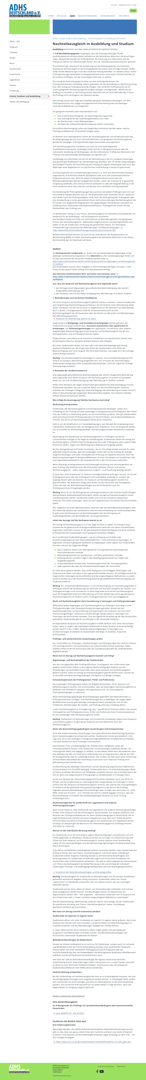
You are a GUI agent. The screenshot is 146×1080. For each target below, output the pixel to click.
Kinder (12, 58)
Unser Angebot (108, 16)
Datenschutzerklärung (106, 1066)
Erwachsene (15, 74)
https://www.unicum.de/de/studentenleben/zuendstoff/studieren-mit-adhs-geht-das (93, 1042)
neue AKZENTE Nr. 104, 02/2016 (70, 1013)
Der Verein (124, 16)
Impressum (121, 1066)
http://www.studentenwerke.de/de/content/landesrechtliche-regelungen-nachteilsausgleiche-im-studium (94, 262)
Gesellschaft (15, 69)
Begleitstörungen (87, 16)
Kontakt (114, 5)
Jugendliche (15, 80)
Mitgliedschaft (124, 5)
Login (135, 5)
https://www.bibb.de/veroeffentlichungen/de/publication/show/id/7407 (84, 230)
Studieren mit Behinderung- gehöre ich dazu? (76, 318)
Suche (133, 11)
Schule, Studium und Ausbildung (73, 38)
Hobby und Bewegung (19, 101)
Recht (12, 63)
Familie (13, 85)
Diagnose (14, 47)
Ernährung (14, 90)
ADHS (72, 16)
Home (51, 16)
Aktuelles (62, 16)
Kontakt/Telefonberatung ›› (62, 1076)
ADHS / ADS (15, 41)
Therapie (13, 52)
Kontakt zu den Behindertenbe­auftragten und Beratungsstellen (84, 872)
